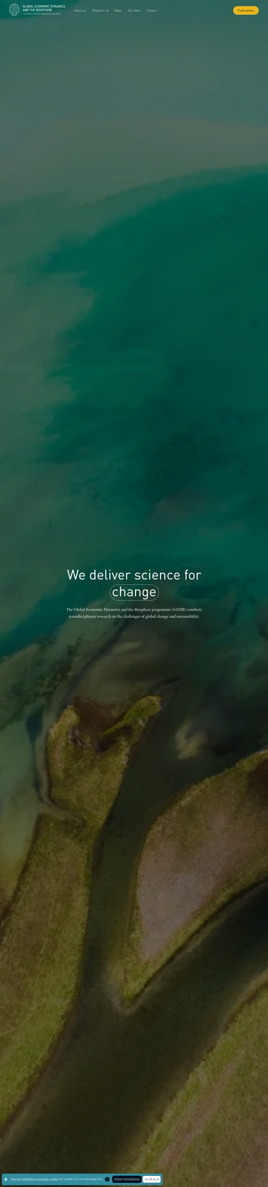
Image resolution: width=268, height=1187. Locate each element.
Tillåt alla (152, 1179)
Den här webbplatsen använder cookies (34, 1179)
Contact (151, 10)
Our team (134, 10)
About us (80, 10)
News (118, 10)
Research (100, 10)
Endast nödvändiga (127, 1179)
